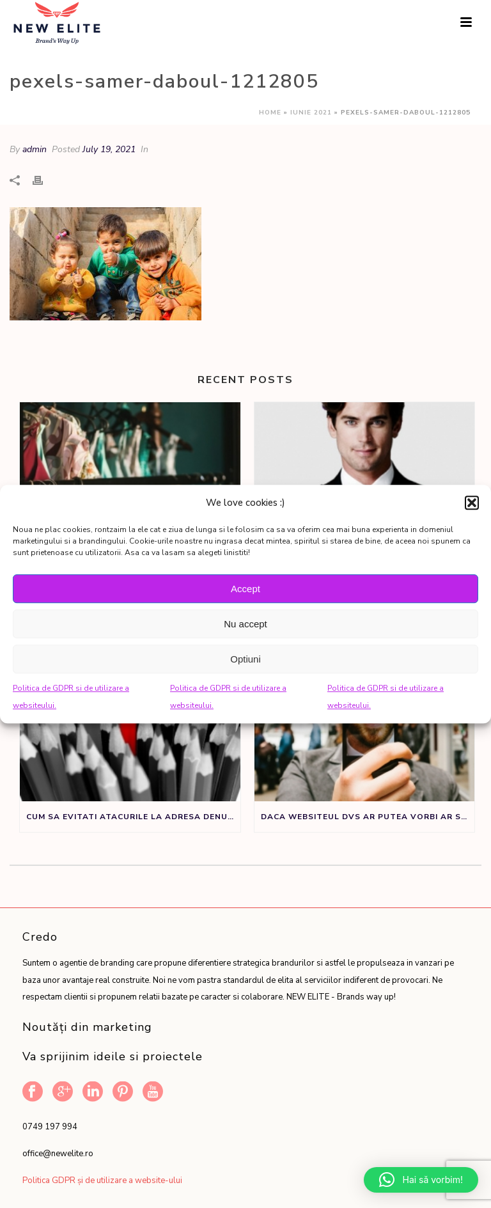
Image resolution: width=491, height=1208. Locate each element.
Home (270, 112)
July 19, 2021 (109, 149)
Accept (245, 588)
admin (34, 149)
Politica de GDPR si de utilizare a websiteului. (71, 696)
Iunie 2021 (311, 112)
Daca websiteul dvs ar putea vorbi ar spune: (368, 817)
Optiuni (245, 659)
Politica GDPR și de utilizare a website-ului (102, 1180)
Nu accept (245, 623)
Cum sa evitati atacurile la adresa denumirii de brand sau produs (133, 817)
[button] (471, 502)
